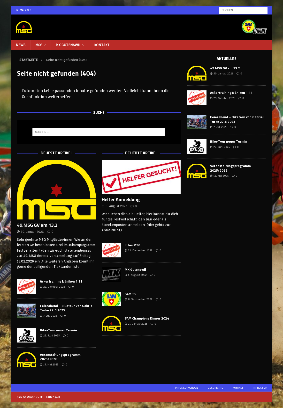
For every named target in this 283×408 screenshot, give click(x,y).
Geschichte (215, 387)
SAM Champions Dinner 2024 (147, 318)
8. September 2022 (140, 299)
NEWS (20, 45)
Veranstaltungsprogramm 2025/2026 (60, 356)
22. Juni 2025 (51, 335)
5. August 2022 (116, 206)
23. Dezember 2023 (140, 250)
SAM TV (130, 293)
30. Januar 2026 (32, 231)
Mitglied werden (186, 387)
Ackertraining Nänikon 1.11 (61, 281)
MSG (38, 45)
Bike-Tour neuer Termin (58, 330)
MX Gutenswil (68, 45)
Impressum (260, 387)
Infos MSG (132, 245)
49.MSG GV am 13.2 (37, 225)
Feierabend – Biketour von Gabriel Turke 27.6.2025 (66, 308)
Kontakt (101, 45)
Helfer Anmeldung (121, 199)
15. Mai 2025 (51, 364)
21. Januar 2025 (137, 323)
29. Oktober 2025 (54, 286)
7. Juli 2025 (50, 315)
